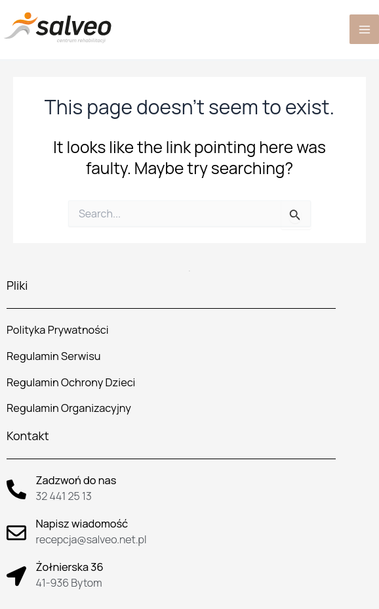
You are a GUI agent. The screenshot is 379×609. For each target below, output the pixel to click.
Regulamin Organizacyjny (69, 408)
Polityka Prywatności (57, 330)
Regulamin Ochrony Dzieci (71, 382)
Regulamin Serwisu (54, 356)
